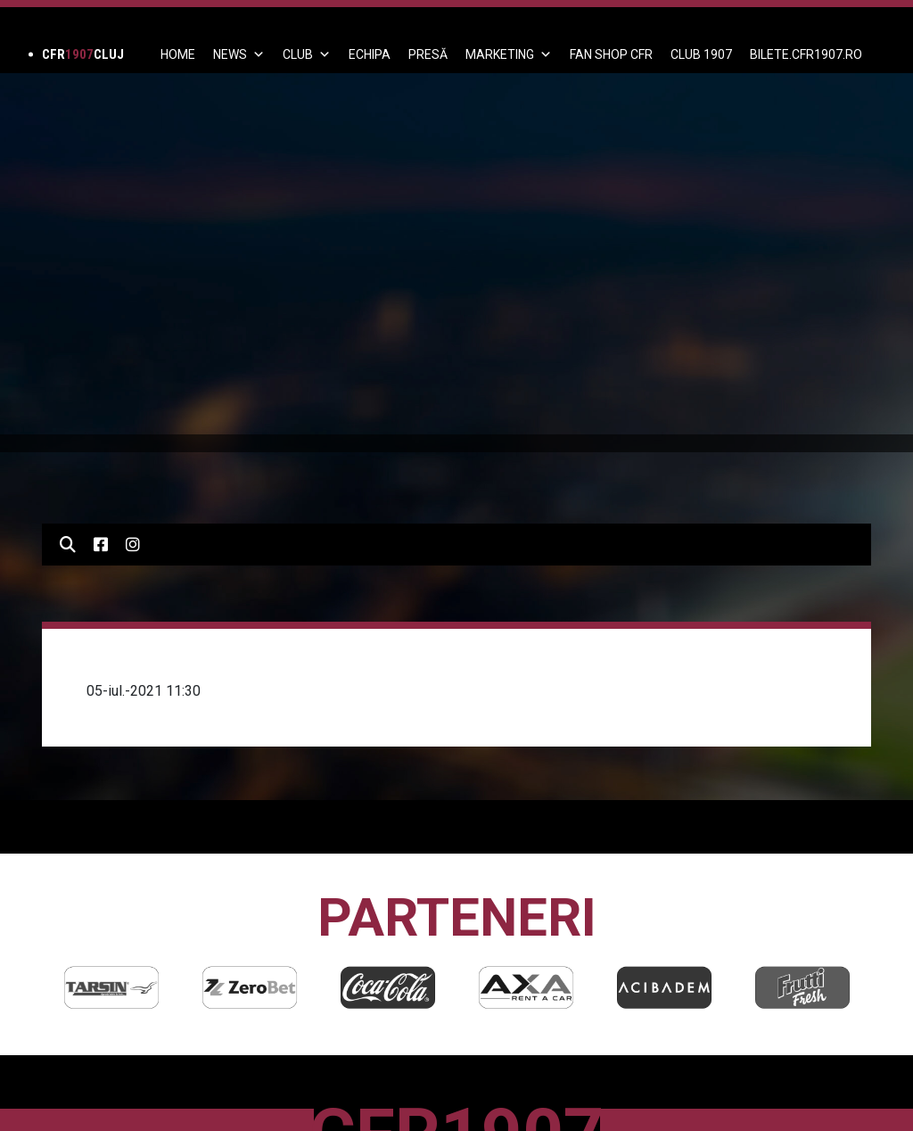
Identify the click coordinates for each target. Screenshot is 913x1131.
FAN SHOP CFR (611, 54)
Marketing (508, 54)
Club (307, 54)
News (239, 54)
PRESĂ (428, 54)
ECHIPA (370, 54)
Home (177, 54)
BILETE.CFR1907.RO (806, 54)
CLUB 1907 (701, 54)
